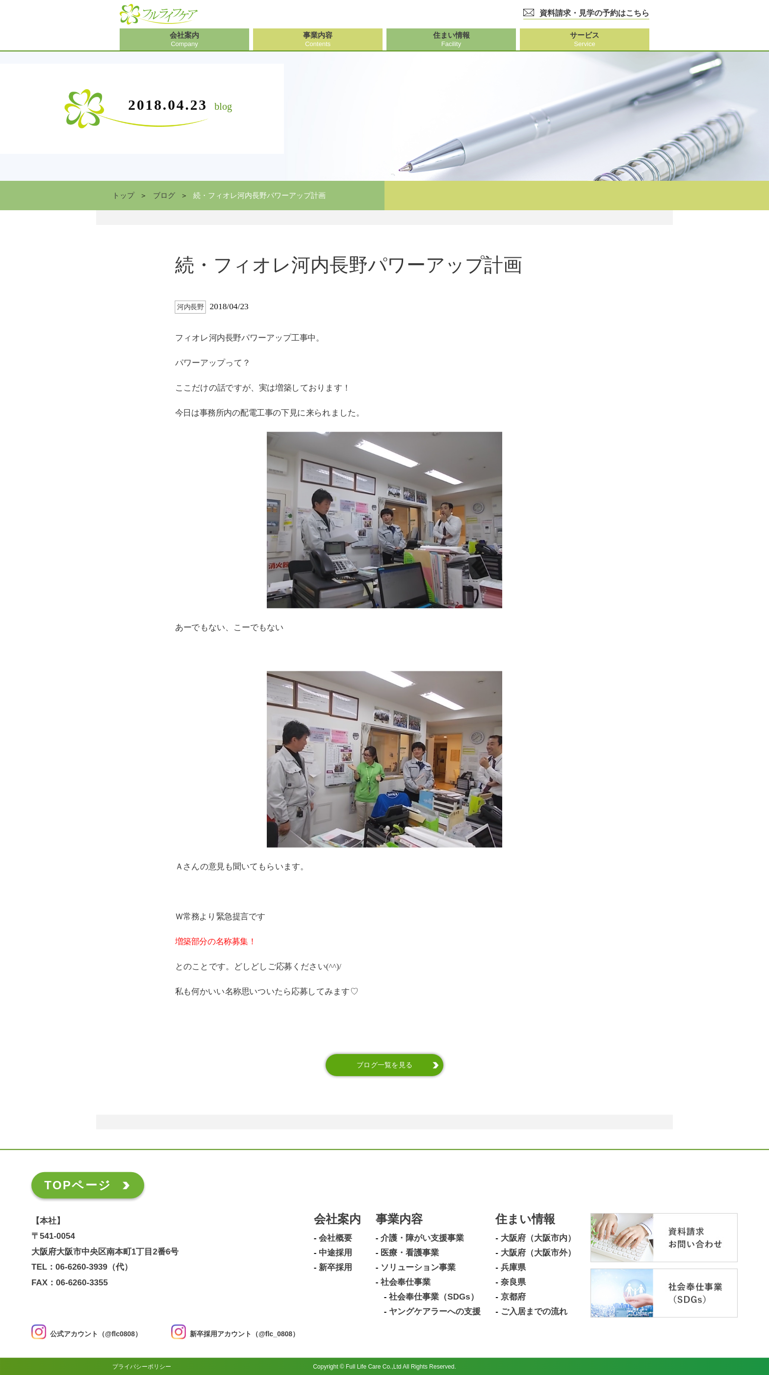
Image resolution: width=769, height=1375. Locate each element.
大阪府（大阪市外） (538, 1253)
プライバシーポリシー (141, 1366)
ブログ (164, 195)
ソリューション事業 (418, 1267)
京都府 (513, 1297)
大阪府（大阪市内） (538, 1238)
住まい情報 (525, 1219)
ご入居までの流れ (534, 1311)
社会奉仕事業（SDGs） (433, 1297)
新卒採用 (335, 1267)
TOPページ (77, 1185)
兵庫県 (513, 1267)
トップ (123, 195)
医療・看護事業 (410, 1253)
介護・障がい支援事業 (422, 1238)
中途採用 (335, 1253)
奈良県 (513, 1282)
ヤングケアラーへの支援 (435, 1311)
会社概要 (335, 1238)
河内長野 (190, 307)
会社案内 (337, 1219)
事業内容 (399, 1219)
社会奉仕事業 (406, 1282)
